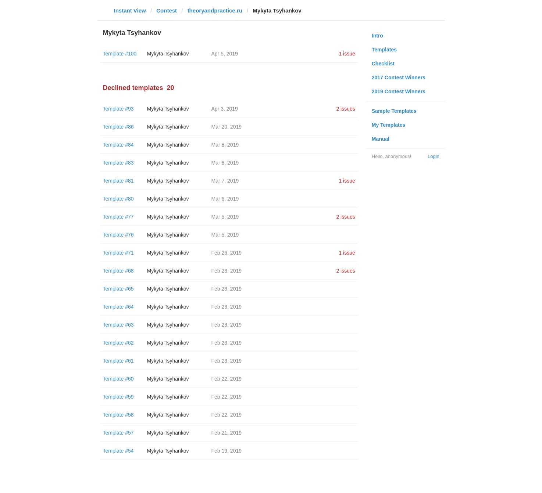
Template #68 (118, 271)
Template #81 (118, 181)
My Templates (389, 125)
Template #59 (118, 397)
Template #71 (118, 253)
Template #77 (118, 217)
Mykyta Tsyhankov (168, 54)
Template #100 (120, 54)
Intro (377, 36)
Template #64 (118, 307)
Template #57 (118, 433)
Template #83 (118, 163)
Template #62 (118, 343)
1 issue (347, 54)
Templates (384, 50)
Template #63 (118, 325)
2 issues (345, 109)
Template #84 (118, 145)
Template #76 (118, 235)
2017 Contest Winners (398, 77)
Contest (166, 10)
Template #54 (118, 451)
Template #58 (118, 415)
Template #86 (118, 127)
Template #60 (118, 379)
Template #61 (118, 361)
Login (433, 156)
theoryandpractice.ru (215, 10)
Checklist (383, 63)
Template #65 (118, 289)
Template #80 (118, 199)
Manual (380, 139)
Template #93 (118, 109)
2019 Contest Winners (398, 91)
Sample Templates (394, 111)
